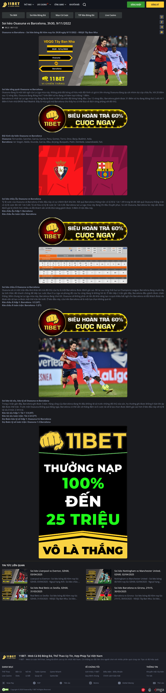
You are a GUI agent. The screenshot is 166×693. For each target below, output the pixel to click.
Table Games (40, 671)
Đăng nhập (136, 4)
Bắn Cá (19, 671)
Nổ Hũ (28, 671)
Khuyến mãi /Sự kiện (155, 671)
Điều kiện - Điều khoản (113, 671)
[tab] (13, 15)
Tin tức (149, 676)
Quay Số (38, 676)
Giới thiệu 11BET (92, 671)
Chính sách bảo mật (111, 676)
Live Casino (7, 676)
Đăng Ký (155, 4)
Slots (18, 676)
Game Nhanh (55, 671)
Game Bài (54, 676)
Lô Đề (28, 676)
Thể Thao (6, 671)
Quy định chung (92, 676)
